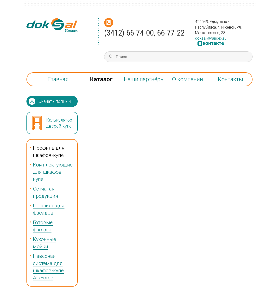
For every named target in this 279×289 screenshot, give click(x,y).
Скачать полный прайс (54, 103)
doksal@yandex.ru (210, 38)
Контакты (230, 79)
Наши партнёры (144, 79)
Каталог (101, 79)
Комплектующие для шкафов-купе (53, 172)
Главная (58, 79)
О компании (187, 79)
